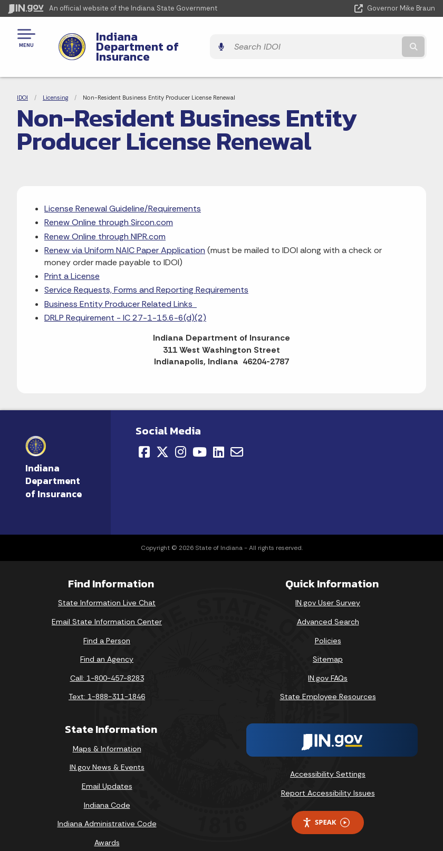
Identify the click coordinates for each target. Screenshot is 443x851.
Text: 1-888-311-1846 (107, 678)
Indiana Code (107, 786)
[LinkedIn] (218, 434)
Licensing (55, 79)
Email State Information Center (107, 603)
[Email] (236, 434)
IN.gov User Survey (327, 584)
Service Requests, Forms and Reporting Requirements (146, 271)
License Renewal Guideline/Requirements (122, 190)
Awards (107, 824)
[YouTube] (199, 434)
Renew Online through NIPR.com (105, 218)
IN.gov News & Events (107, 749)
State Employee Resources (328, 678)
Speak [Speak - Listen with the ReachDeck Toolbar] (326, 804)
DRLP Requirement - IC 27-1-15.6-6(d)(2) (125, 299)
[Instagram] (180, 434)
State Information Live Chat (107, 584)
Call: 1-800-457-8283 (107, 659)
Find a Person (106, 622)
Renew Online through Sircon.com (108, 204)
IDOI (22, 79)
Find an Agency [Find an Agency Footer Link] (106, 641)
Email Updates (107, 767)
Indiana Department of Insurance (177, 37)
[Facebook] (144, 434)
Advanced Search (328, 603)
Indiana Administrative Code (107, 805)
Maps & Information (107, 730)
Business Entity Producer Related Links (120, 285)
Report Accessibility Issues (328, 774)
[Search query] (372, 37)
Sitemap (328, 641)
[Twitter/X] (162, 434)
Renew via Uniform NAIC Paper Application (124, 232)
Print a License (72, 257)
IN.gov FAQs (328, 659)
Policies (328, 622)
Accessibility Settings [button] (327, 755)
